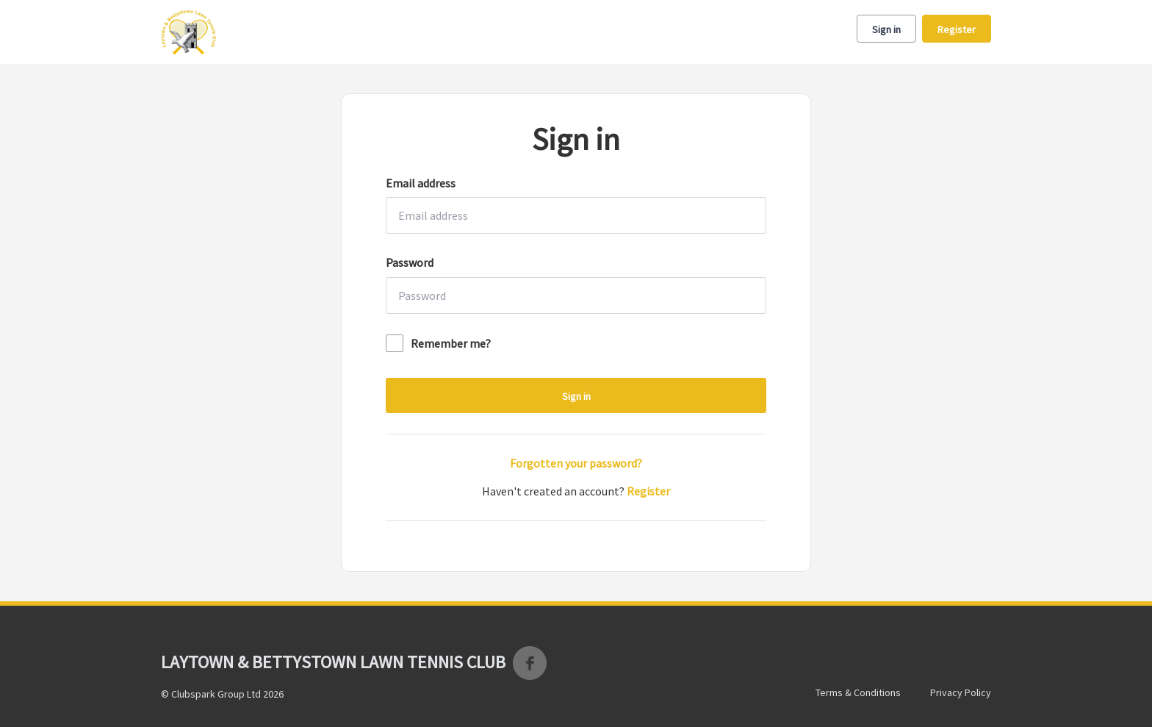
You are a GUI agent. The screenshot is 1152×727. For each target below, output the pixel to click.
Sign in (886, 29)
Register (956, 29)
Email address (421, 183)
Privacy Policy (960, 692)
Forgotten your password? (576, 463)
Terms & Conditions (858, 692)
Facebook (530, 663)
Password (409, 262)
